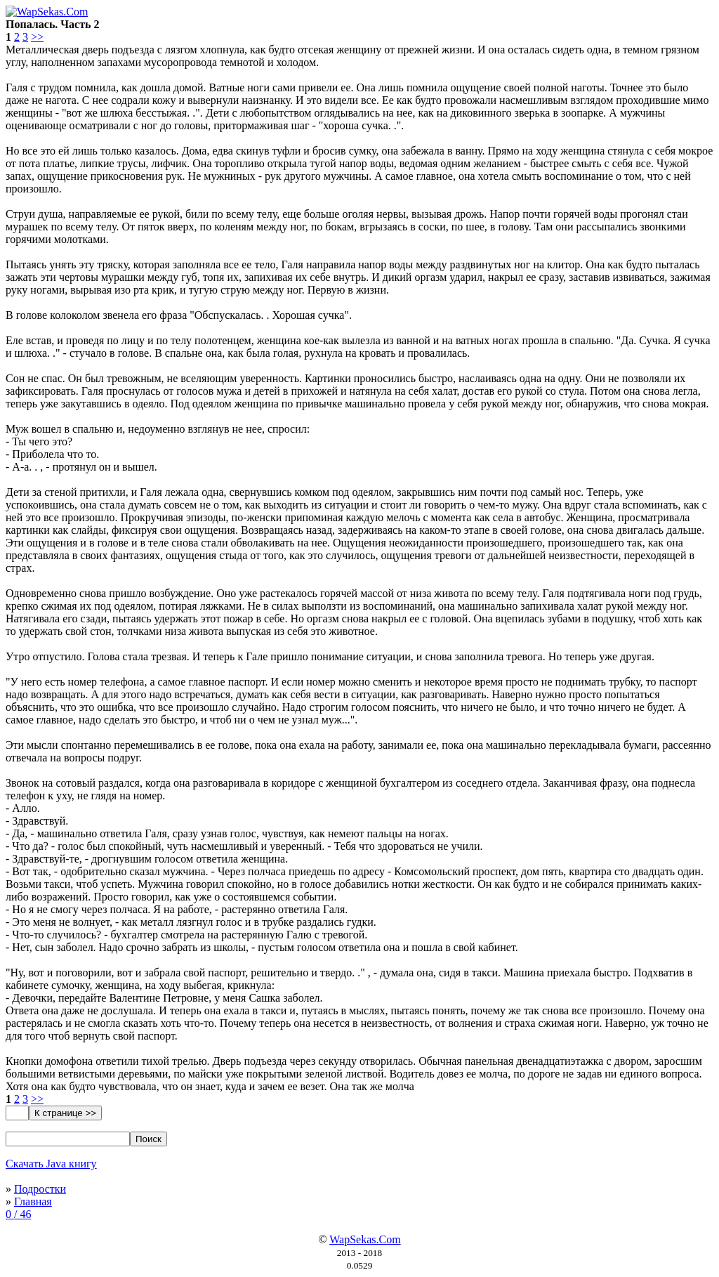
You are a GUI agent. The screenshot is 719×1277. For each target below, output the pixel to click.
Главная (33, 1201)
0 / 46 (18, 1214)
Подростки (40, 1189)
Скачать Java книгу (51, 1164)
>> (37, 37)
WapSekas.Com (364, 1239)
